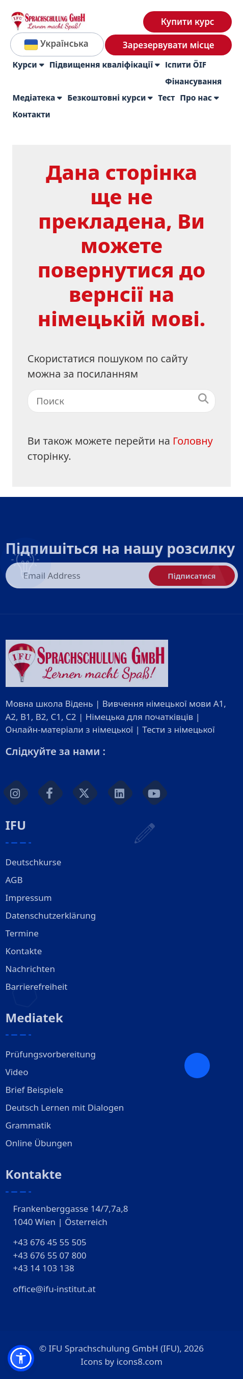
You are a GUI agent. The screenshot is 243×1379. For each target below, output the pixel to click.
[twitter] (85, 792)
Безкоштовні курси (110, 97)
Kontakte (24, 951)
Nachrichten (30, 969)
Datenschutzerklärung (51, 915)
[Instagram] (15, 792)
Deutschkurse (34, 862)
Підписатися (191, 576)
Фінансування (193, 81)
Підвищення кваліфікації (104, 64)
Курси (28, 64)
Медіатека (38, 97)
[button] (21, 1358)
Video (17, 1072)
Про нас (199, 97)
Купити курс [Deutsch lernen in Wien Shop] (187, 21)
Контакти (31, 114)
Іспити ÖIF (185, 64)
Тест (166, 97)
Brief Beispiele (35, 1089)
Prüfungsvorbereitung (51, 1054)
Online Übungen (39, 1143)
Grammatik (28, 1125)
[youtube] (155, 792)
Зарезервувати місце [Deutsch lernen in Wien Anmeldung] (168, 45)
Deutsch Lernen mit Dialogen (65, 1107)
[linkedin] (120, 792)
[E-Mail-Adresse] (122, 575)
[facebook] (50, 792)
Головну (193, 441)
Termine (22, 933)
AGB (14, 880)
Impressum (29, 897)
